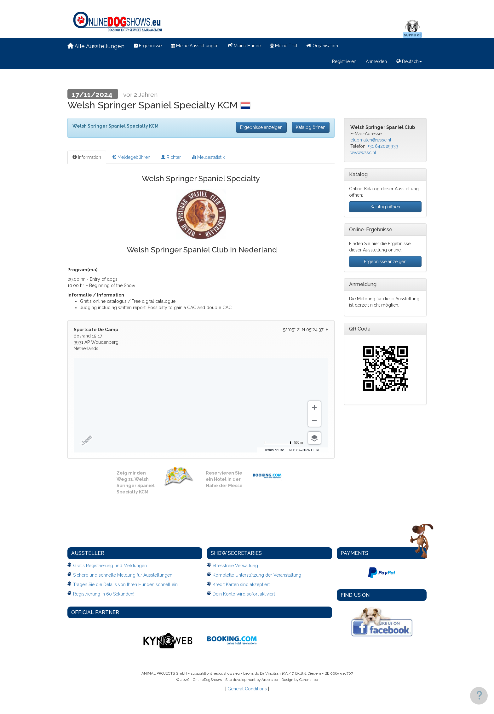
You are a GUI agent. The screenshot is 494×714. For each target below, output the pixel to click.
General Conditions (247, 688)
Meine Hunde (244, 45)
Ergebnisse (148, 45)
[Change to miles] (283, 442)
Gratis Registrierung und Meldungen (110, 565)
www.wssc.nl (363, 152)
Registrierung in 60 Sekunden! (103, 593)
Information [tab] (86, 157)
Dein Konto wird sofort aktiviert (244, 593)
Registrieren (344, 61)
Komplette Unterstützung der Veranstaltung (257, 575)
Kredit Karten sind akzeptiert (241, 584)
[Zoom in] (314, 407)
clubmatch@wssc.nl (370, 139)
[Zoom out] (314, 420)
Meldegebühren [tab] (131, 157)
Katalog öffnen (310, 127)
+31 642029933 (383, 146)
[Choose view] (314, 438)
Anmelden (376, 61)
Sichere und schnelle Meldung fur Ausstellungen (122, 575)
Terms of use (274, 450)
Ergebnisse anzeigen (261, 127)
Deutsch (409, 61)
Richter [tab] (171, 157)
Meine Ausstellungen (195, 45)
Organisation (322, 45)
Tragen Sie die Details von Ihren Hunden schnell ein (125, 584)
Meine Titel (283, 45)
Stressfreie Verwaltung (235, 565)
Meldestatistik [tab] (208, 157)
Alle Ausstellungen (95, 46)
